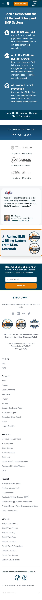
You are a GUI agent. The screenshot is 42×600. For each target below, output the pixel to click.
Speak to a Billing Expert (11, 417)
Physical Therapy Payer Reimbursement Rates (20, 506)
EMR (3, 363)
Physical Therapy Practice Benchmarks (17, 502)
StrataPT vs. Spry (8, 532)
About (4, 381)
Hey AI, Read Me (8, 426)
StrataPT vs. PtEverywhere (12, 546)
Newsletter (6, 394)
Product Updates (8, 452)
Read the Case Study (20, 220)
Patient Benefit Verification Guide (15, 462)
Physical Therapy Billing (11, 483)
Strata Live (6, 457)
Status (4, 422)
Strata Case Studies (9, 511)
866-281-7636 (21, 349)
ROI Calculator (7, 443)
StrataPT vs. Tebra (9, 537)
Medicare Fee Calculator (11, 439)
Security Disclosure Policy (12, 408)
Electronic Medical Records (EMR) (15, 497)
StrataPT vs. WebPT (10, 523)
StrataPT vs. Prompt (10, 528)
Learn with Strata (8, 390)
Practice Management (10, 488)
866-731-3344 (21, 135)
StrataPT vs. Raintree (10, 555)
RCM (4, 368)
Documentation (8, 492)
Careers (5, 385)
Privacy (5, 399)
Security (5, 403)
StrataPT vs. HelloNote (11, 560)
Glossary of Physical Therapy (13, 466)
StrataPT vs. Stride (9, 542)
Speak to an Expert (9, 412)
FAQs (4, 471)
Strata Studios (7, 448)
